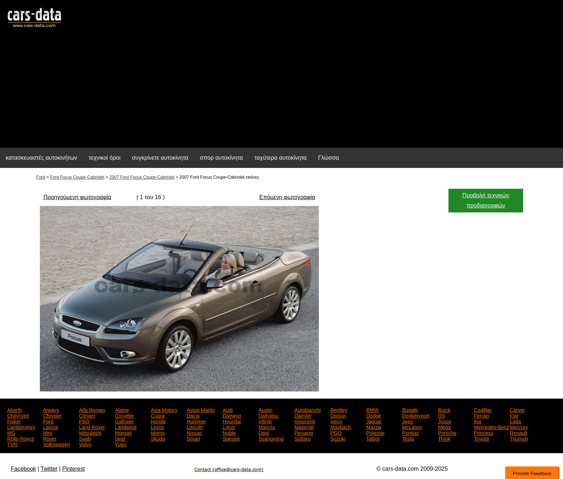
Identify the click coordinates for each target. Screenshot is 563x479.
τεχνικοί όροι (105, 158)
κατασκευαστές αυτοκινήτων (41, 158)
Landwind (125, 426)
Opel (264, 432)
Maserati (304, 426)
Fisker (14, 421)
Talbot (373, 438)
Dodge (373, 415)
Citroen (87, 415)
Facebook (23, 469)
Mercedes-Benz (491, 426)
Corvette (124, 415)
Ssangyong (271, 438)
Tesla (408, 438)
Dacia (193, 415)
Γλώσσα (328, 158)
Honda (158, 421)
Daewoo (232, 415)
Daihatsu (268, 415)
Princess (483, 432)
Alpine (122, 409)
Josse (444, 421)
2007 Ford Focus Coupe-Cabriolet (141, 177)
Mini (47, 432)
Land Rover (92, 426)
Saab (85, 438)
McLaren (412, 426)
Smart (193, 438)
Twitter (49, 469)
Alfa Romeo (92, 409)
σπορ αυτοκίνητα (221, 158)
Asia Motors (164, 409)
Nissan (194, 432)
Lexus (157, 426)
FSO (84, 421)
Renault (518, 432)
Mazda (373, 426)
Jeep (407, 421)
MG (11, 432)
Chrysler (52, 415)
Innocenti (304, 421)
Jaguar (374, 421)
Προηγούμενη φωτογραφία (77, 197)
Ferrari (481, 415)
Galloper (124, 421)
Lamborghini (21, 426)
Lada (515, 421)
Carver (517, 409)
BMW (372, 409)
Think (444, 438)
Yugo (120, 444)
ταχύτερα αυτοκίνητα (281, 158)
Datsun (338, 415)
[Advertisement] (281, 92)
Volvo (85, 444)
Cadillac (483, 409)
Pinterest (73, 469)
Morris (158, 432)
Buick (444, 409)
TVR (12, 444)
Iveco (336, 421)
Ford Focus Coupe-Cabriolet (77, 177)
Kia (477, 421)
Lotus (229, 426)
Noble (229, 432)
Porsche (447, 432)
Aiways (51, 409)
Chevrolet (18, 415)
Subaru (302, 438)
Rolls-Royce (20, 438)
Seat (120, 438)
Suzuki (337, 438)
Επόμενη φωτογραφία (287, 197)
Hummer (196, 421)
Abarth (14, 409)
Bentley (338, 409)
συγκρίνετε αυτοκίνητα (160, 158)
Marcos (267, 426)
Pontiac (410, 432)
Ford (40, 177)
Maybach (340, 426)
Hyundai (232, 421)
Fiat (514, 415)
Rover (49, 438)
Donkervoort (415, 415)
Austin (266, 409)
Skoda (158, 438)
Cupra (157, 415)
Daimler (303, 415)
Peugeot (303, 432)
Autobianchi (307, 409)
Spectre (231, 438)
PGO (335, 432)
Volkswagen (56, 444)
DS (441, 415)
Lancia (50, 426)
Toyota (481, 438)
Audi (228, 409)
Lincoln (195, 426)
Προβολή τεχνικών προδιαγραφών (485, 200)
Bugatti (410, 409)
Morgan (123, 432)
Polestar (375, 432)
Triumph (519, 438)
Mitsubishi (90, 432)
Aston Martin (201, 409)
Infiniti (265, 421)
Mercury (519, 426)
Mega (444, 426)
